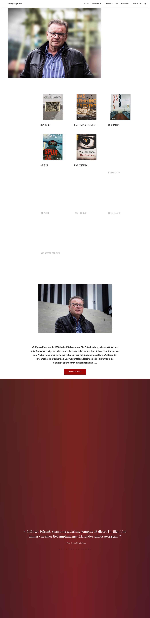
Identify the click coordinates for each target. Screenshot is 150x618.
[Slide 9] (78, 427)
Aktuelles (137, 4)
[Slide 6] (71, 427)
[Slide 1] (59, 427)
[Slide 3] (64, 427)
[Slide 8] (76, 427)
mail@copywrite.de (114, 603)
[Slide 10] (81, 427)
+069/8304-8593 (115, 599)
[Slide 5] (69, 427)
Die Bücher (96, 4)
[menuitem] (86, 4)
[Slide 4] (66, 427)
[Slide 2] (61, 427)
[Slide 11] (83, 427)
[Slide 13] (88, 427)
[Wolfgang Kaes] (11, 4)
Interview (125, 4)
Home (86, 4)
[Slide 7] (74, 427)
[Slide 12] (86, 427)
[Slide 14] (91, 427)
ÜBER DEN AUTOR (111, 4)
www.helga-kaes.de (65, 574)
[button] (145, 4)
